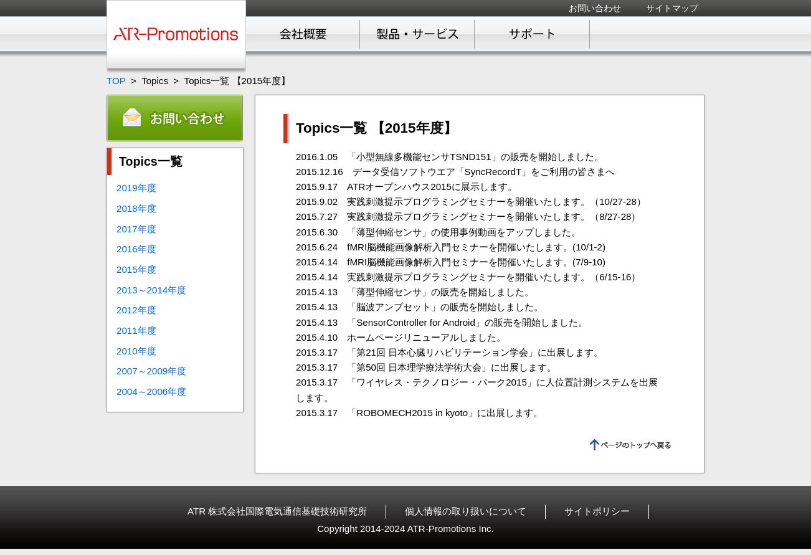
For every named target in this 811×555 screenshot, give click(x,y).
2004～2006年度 (151, 391)
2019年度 (136, 188)
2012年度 (136, 310)
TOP (116, 80)
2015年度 (136, 269)
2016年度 (136, 249)
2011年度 (136, 330)
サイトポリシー (597, 511)
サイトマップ (672, 8)
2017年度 (136, 229)
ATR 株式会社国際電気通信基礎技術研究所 (277, 511)
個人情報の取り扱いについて (465, 511)
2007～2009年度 (151, 371)
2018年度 (136, 208)
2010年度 (136, 351)
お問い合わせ (595, 8)
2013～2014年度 (151, 290)
